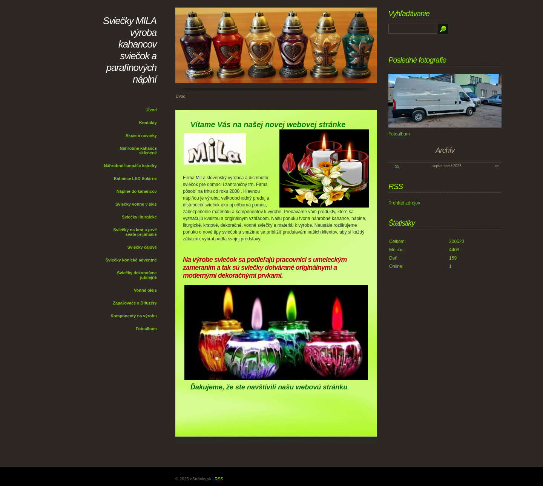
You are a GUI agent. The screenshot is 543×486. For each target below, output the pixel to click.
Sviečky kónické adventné (131, 260)
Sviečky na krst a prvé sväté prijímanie (135, 232)
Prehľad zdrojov (404, 203)
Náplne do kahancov (137, 191)
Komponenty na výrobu (133, 316)
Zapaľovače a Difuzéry (135, 303)
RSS (219, 479)
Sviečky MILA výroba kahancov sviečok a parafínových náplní (129, 50)
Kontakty (148, 122)
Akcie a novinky (141, 135)
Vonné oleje (145, 290)
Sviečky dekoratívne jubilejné (137, 275)
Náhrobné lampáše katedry (130, 165)
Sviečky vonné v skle (136, 204)
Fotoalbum (146, 328)
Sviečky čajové (142, 247)
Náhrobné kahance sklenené (138, 150)
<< (397, 166)
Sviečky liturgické (139, 217)
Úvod (152, 110)
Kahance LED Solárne (135, 178)
